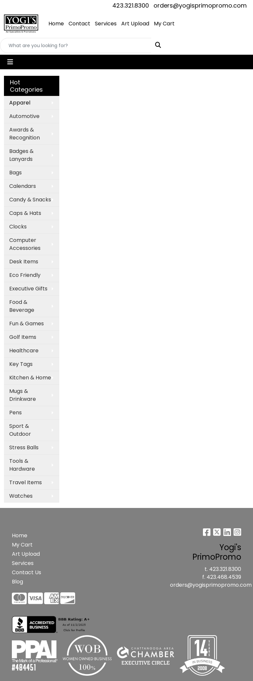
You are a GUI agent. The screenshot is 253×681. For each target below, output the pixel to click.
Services (106, 23)
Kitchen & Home (30, 377)
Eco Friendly (25, 275)
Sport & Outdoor (20, 430)
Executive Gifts (28, 288)
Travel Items (25, 482)
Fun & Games (26, 323)
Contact (79, 23)
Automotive (24, 116)
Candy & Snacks (30, 199)
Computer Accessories (25, 244)
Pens (15, 412)
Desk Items (23, 261)
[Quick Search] (76, 45)
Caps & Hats (25, 213)
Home (56, 23)
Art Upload (135, 23)
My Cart (164, 23)
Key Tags (21, 364)
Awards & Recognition (24, 133)
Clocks (18, 226)
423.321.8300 (130, 5)
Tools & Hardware (22, 465)
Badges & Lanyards (21, 155)
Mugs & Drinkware (22, 395)
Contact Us (26, 572)
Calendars (22, 186)
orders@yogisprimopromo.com (200, 5)
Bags (15, 172)
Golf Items (22, 337)
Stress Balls (24, 447)
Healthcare (24, 350)
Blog (17, 581)
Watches (21, 496)
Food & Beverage (21, 306)
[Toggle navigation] (10, 62)
